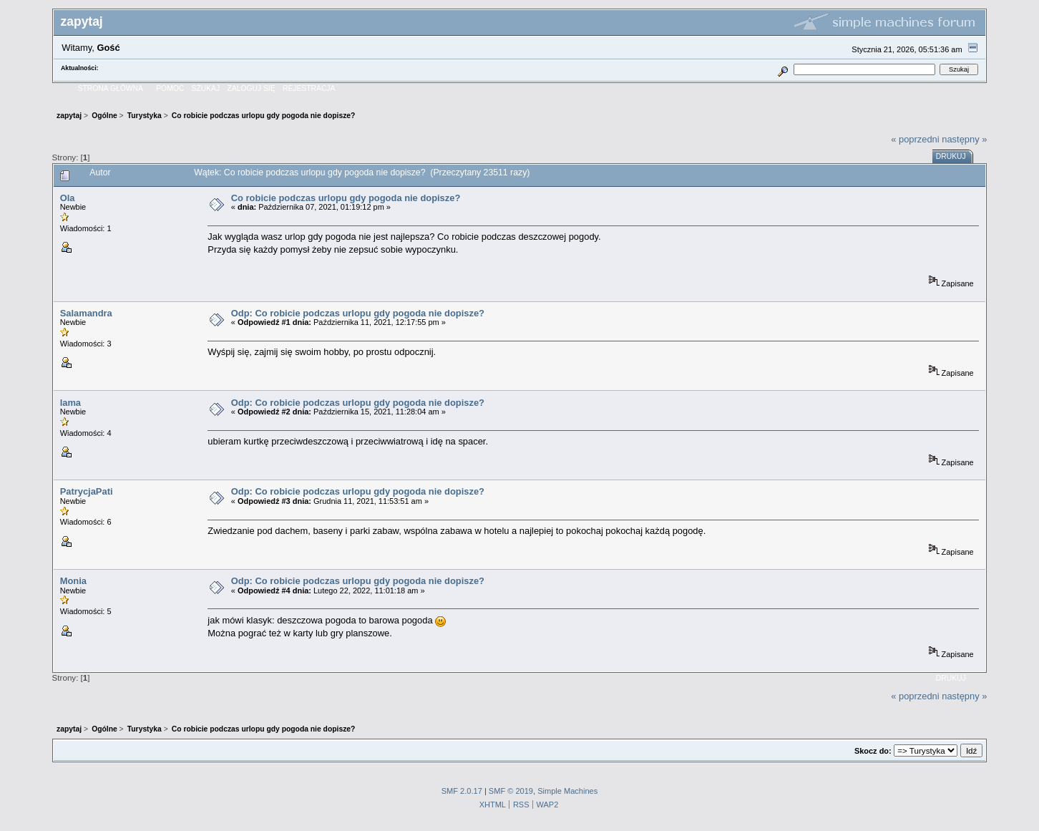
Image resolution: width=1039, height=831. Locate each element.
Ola (67, 198)
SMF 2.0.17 (462, 791)
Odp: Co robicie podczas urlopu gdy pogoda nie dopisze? (357, 313)
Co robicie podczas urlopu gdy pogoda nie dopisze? (346, 198)
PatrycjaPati (86, 491)
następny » (964, 139)
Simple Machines (567, 791)
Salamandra (86, 313)
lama (70, 402)
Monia (73, 580)
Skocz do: (873, 751)
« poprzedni (915, 139)
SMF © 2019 (511, 791)
